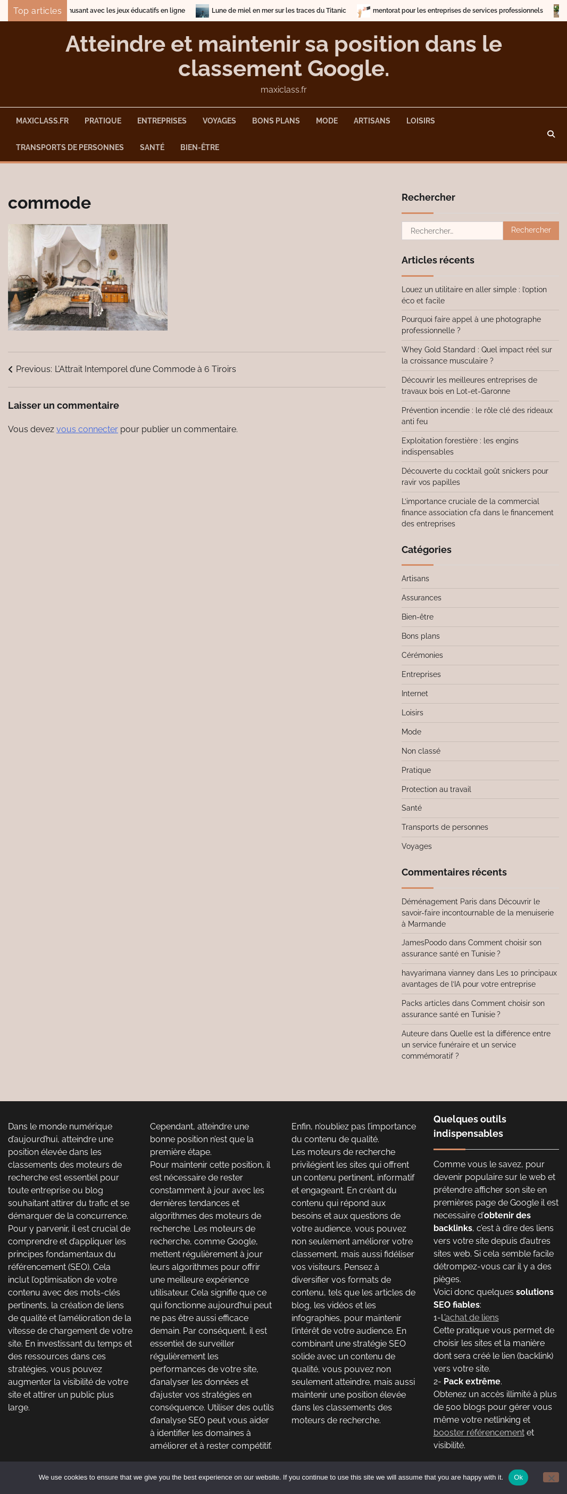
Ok (518, 1477)
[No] (551, 1477)
